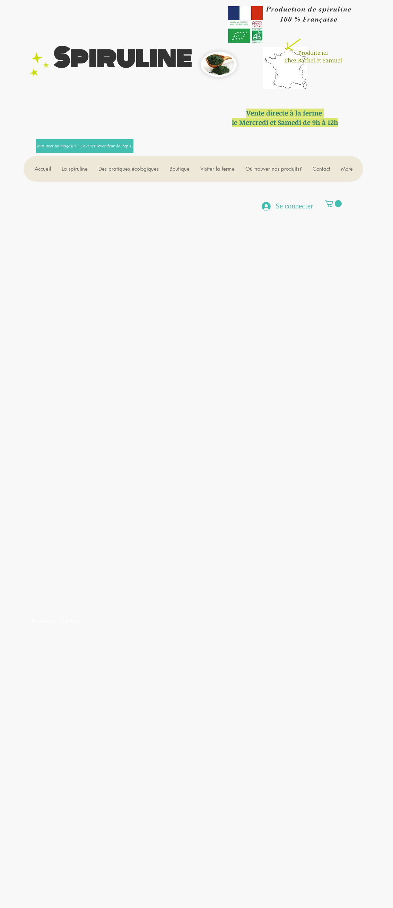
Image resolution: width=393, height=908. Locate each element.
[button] (333, 203)
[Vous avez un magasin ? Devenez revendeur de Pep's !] (84, 146)
